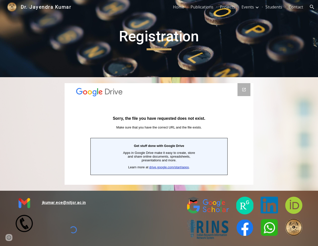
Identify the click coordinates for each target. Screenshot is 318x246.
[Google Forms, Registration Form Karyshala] (159, 134)
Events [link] (247, 7)
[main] (159, 38)
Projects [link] (227, 7)
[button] (312, 7)
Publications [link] (202, 7)
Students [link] (274, 7)
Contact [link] (296, 7)
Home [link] (178, 7)
